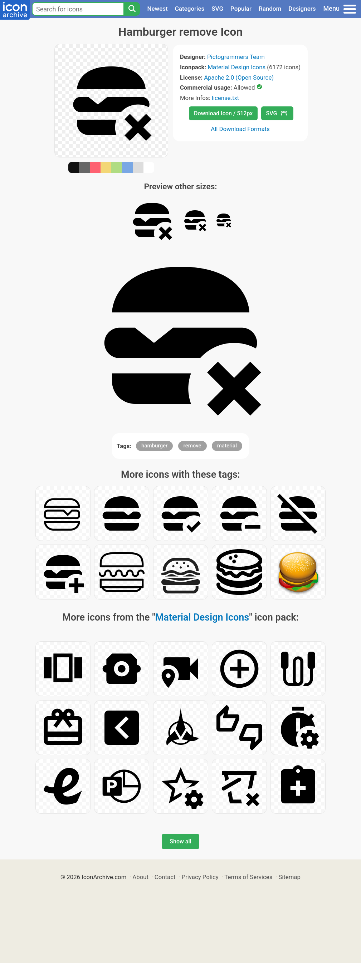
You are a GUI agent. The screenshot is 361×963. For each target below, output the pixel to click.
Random (270, 8)
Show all (180, 841)
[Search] (131, 9)
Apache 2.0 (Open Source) (239, 77)
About (140, 877)
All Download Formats (240, 128)
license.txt (225, 97)
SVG (217, 8)
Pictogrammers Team (236, 56)
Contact (165, 877)
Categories (190, 8)
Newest (157, 8)
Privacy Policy (199, 877)
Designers (302, 8)
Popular (241, 8)
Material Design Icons (236, 67)
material (227, 445)
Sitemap (289, 877)
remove (192, 445)
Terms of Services (248, 877)
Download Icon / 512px (223, 113)
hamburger (154, 445)
